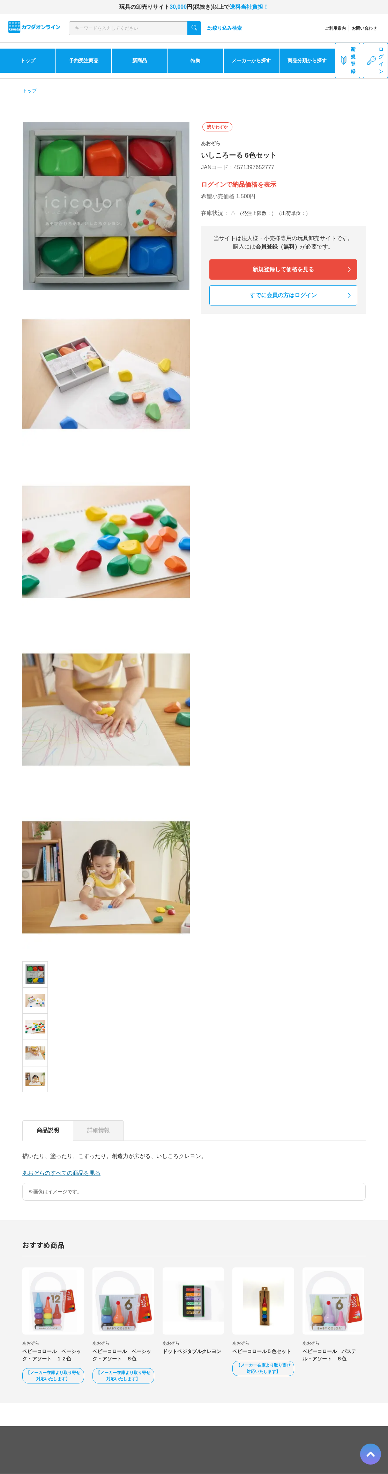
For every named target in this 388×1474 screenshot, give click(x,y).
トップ (28, 60)
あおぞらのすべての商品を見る (61, 1173)
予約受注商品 (83, 60)
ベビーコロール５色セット (261, 1351)
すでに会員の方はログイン (283, 295)
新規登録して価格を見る (283, 269)
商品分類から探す (307, 60)
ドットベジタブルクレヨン (192, 1351)
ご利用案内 (335, 28)
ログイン (375, 60)
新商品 (139, 60)
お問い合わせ (364, 28)
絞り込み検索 (224, 28)
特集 (195, 60)
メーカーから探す (251, 60)
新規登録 (348, 60)
